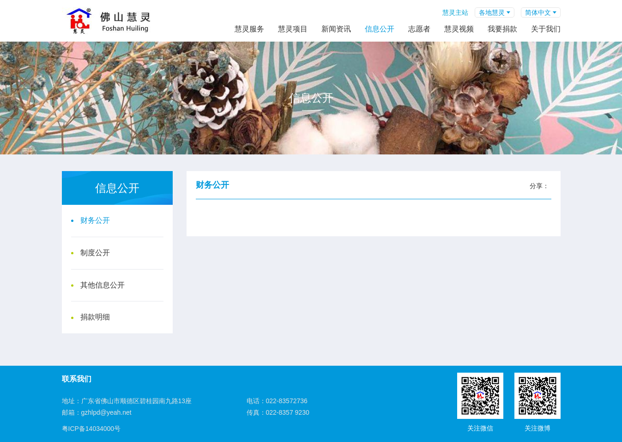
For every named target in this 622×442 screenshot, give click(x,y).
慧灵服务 (249, 29)
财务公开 (95, 220)
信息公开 (379, 29)
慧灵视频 (459, 29)
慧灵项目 (293, 29)
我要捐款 (502, 29)
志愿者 (419, 29)
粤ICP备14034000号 (91, 428)
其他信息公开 (102, 285)
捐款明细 (95, 317)
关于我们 (546, 29)
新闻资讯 (336, 29)
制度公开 (95, 253)
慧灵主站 (455, 12)
